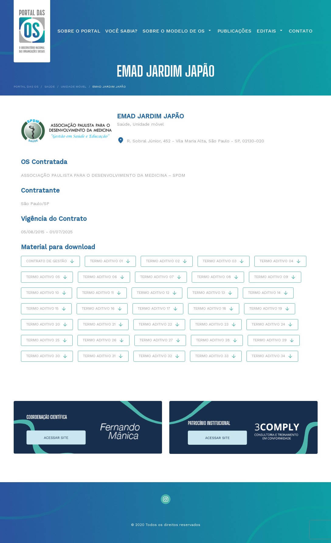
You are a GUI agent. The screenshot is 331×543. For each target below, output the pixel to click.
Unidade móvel (148, 124)
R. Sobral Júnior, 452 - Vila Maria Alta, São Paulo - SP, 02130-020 (195, 140)
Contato (300, 31)
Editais (270, 31)
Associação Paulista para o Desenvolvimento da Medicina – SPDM (103, 175)
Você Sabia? (121, 31)
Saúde (123, 124)
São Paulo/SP (35, 203)
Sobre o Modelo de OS (177, 31)
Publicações (234, 31)
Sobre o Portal (78, 31)
